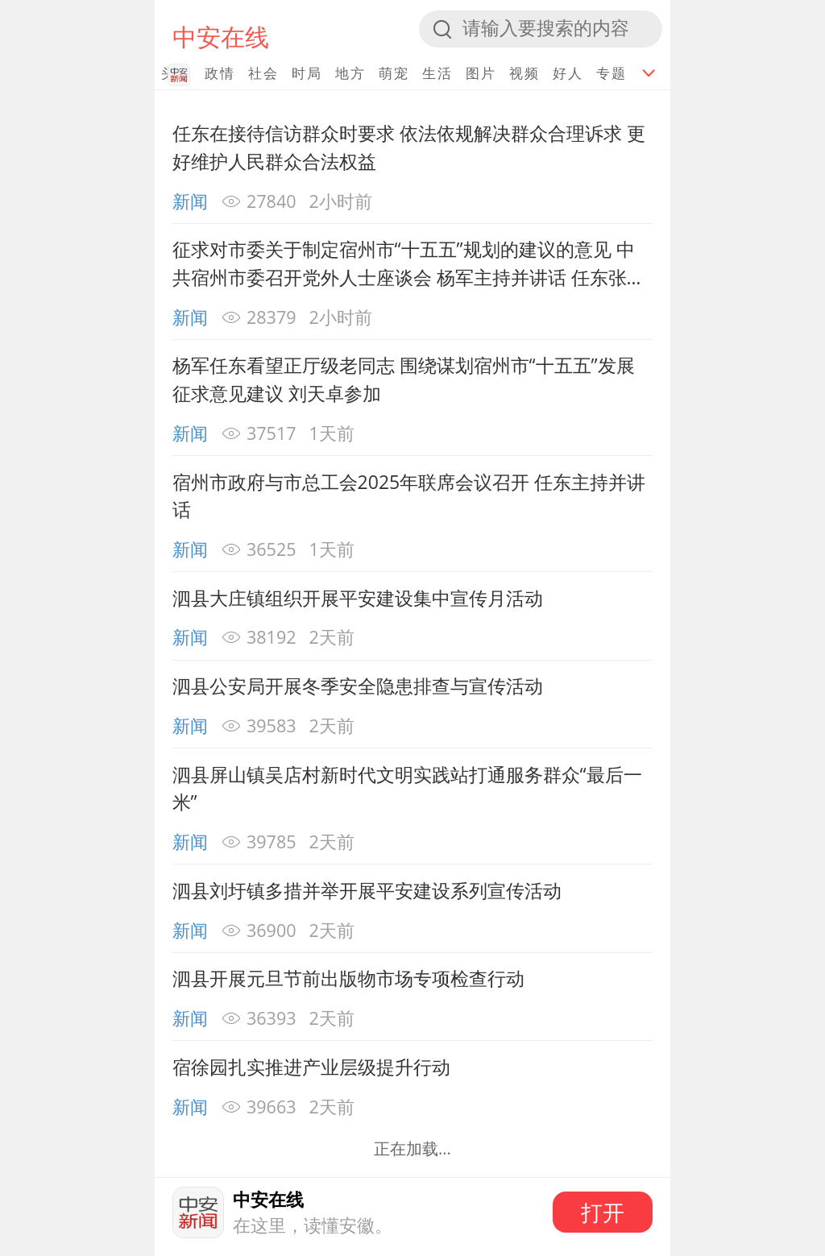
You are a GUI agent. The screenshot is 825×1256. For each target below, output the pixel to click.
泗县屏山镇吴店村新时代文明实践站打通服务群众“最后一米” (407, 788)
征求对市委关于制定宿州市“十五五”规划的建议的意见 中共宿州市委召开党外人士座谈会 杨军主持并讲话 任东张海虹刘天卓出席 (408, 263)
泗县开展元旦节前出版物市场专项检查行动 (348, 978)
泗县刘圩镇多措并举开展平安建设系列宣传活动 (367, 890)
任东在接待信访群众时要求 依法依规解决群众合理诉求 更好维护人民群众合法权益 (408, 147)
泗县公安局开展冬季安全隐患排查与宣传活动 (357, 685)
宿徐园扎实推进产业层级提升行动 (311, 1067)
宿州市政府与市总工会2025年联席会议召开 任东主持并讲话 (409, 496)
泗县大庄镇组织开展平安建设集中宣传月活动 (357, 598)
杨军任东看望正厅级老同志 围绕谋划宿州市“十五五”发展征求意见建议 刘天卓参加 (403, 379)
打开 (602, 1212)
